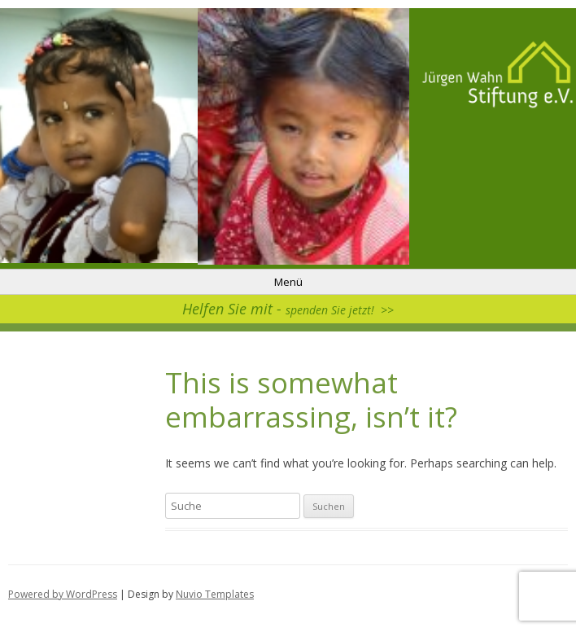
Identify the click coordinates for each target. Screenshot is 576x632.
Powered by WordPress (62, 594)
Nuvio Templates (215, 594)
